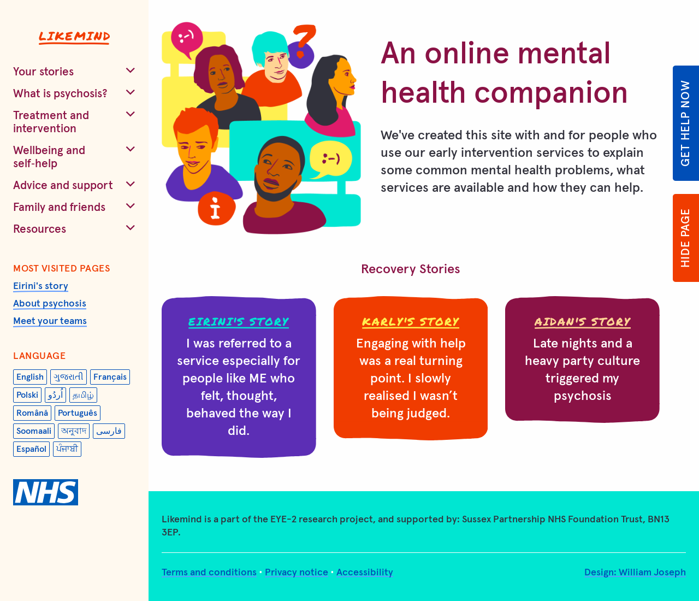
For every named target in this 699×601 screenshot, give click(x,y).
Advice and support (63, 185)
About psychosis (49, 304)
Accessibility (364, 573)
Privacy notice (296, 573)
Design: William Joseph (635, 573)
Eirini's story (40, 286)
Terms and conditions (209, 573)
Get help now (685, 123)
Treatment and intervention (51, 122)
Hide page (685, 238)
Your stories (43, 72)
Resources (39, 229)
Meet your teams (50, 321)
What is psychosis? (60, 93)
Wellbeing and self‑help (49, 157)
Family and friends (59, 207)
